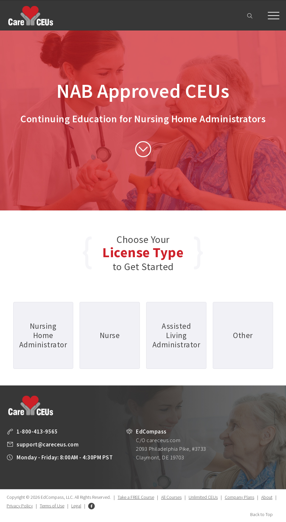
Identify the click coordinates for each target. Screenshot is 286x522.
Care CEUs (30, 16)
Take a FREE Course (136, 497)
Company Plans (239, 497)
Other (243, 335)
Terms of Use (52, 506)
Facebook (91, 506)
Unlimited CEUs (203, 497)
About (266, 497)
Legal (76, 506)
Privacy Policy (20, 506)
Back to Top (261, 514)
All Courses (171, 497)
